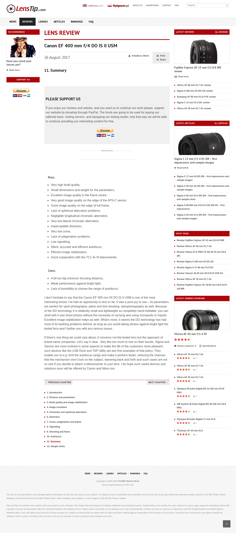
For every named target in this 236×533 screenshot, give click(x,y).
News (12, 21)
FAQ (91, 21)
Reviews (27, 21)
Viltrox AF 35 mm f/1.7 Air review (194, 108)
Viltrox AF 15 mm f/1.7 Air (190, 354)
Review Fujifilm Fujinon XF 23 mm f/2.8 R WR (200, 240)
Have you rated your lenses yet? (18, 63)
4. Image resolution (57, 407)
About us (137, 5)
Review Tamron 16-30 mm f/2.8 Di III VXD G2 (200, 273)
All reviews (221, 32)
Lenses (43, 21)
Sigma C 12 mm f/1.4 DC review (193, 102)
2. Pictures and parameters (61, 397)
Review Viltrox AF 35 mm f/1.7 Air (194, 279)
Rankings (77, 21)
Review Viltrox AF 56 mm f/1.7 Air (194, 246)
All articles (221, 123)
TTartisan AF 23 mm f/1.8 (190, 430)
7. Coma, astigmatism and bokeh (64, 422)
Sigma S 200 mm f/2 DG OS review (195, 91)
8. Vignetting (53, 426)
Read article (181, 168)
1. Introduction (54, 392)
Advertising (152, 5)
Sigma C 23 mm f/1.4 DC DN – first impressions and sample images (195, 160)
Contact (166, 5)
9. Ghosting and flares (58, 431)
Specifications (207, 346)
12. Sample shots (56, 446)
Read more (13, 70)
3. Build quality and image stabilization (67, 402)
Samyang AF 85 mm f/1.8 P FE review (196, 97)
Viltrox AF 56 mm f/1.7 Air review (194, 85)
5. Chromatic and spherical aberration (66, 412)
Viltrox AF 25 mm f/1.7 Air (190, 377)
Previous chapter (58, 382)
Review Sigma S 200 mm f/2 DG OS (195, 261)
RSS (177, 5)
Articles (59, 21)
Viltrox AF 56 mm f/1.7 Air (190, 366)
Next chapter (158, 382)
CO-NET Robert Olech (128, 481)
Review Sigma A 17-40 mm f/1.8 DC (195, 267)
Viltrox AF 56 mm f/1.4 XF (190, 334)
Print (161, 56)
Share (161, 60)
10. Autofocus (54, 436)
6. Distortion (53, 417)
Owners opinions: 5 (185, 346)
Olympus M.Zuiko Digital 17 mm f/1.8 (196, 419)
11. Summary (54, 441)
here (35, 516)
